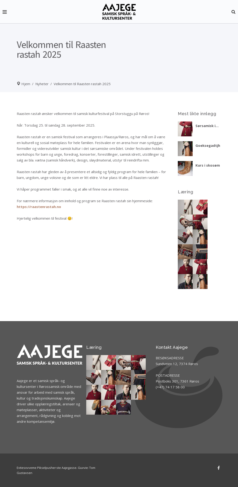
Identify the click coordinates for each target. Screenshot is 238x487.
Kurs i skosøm (207, 165)
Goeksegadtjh (207, 145)
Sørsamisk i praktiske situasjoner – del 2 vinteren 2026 (207, 125)
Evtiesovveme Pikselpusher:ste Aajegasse (46, 468)
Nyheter (42, 83)
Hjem (25, 83)
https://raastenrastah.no (39, 206)
